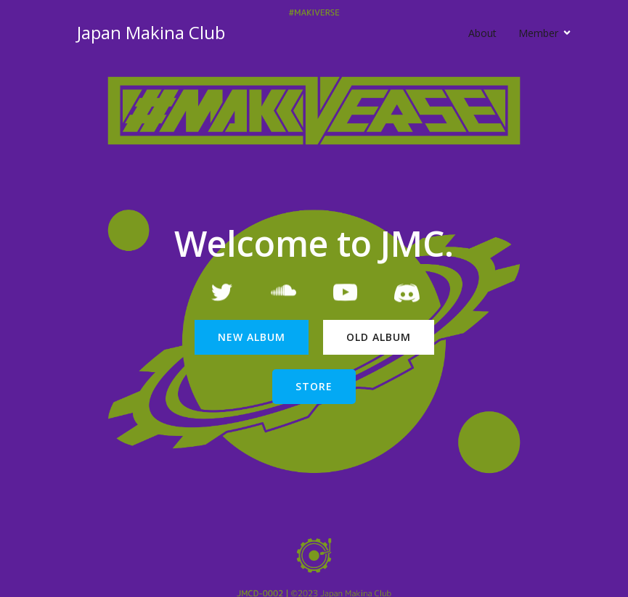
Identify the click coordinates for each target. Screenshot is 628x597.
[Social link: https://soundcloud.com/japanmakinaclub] (283, 294)
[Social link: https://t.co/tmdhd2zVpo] (407, 294)
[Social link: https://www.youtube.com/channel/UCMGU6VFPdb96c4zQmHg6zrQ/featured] (345, 294)
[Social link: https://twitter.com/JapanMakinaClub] (222, 294)
